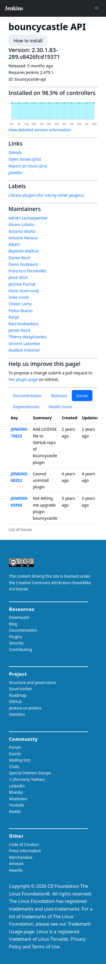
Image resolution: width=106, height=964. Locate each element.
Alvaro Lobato (21, 224)
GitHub (15, 152)
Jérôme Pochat (22, 284)
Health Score (60, 406)
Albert (14, 244)
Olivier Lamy (20, 303)
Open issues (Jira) (24, 159)
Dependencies (26, 406)
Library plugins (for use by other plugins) (46, 195)
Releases (59, 395)
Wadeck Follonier (24, 350)
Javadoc (15, 172)
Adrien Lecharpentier (28, 218)
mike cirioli (18, 297)
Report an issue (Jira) (27, 166)
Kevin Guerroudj (23, 290)
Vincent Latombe (24, 343)
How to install (28, 41)
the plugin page (23, 379)
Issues (82, 395)
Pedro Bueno (20, 310)
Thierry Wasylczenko (27, 336)
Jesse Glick (18, 277)
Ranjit (13, 317)
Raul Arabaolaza (23, 323)
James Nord (19, 330)
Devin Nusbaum (23, 264)
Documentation (27, 395)
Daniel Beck (19, 257)
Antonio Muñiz (22, 231)
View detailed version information (39, 129)
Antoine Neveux (23, 238)
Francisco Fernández (27, 270)
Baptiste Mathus (23, 251)
